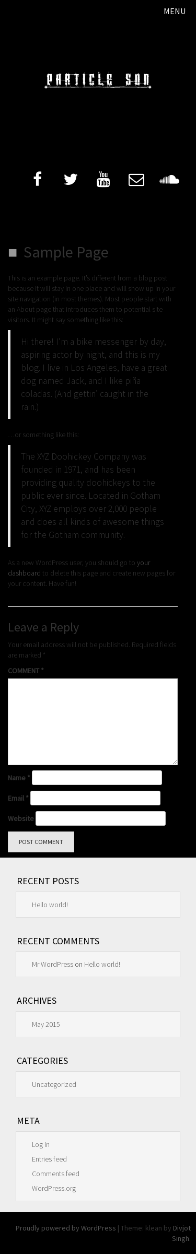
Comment (26, 670)
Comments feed (55, 1173)
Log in (41, 1144)
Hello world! (50, 904)
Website (21, 818)
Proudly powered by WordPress (66, 1228)
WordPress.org (54, 1188)
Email (18, 798)
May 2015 (46, 1024)
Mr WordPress (52, 964)
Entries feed (49, 1159)
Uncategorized (54, 1084)
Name (19, 777)
